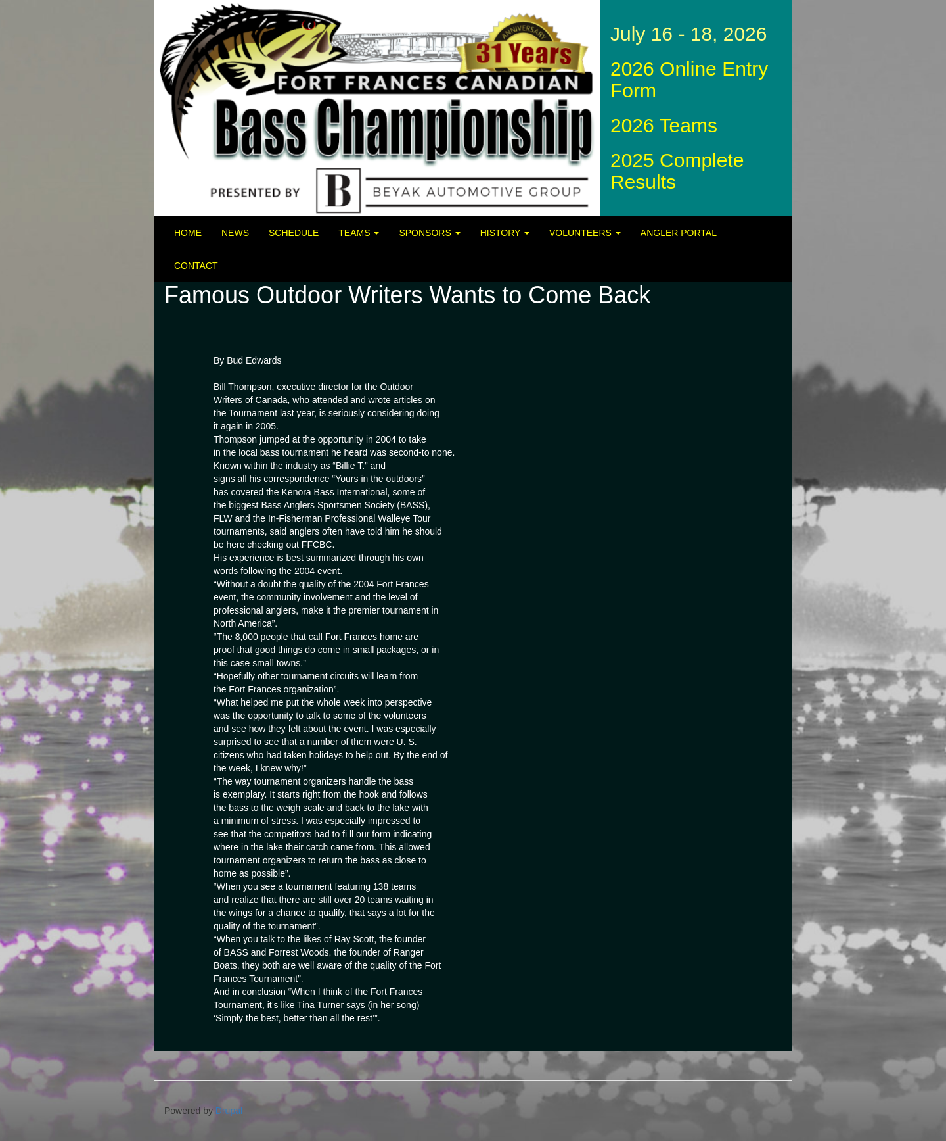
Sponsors (429, 233)
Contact (196, 265)
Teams (358, 233)
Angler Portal (679, 233)
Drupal (228, 1110)
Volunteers (585, 233)
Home (188, 233)
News (235, 233)
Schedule (294, 233)
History (504, 233)
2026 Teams (663, 125)
